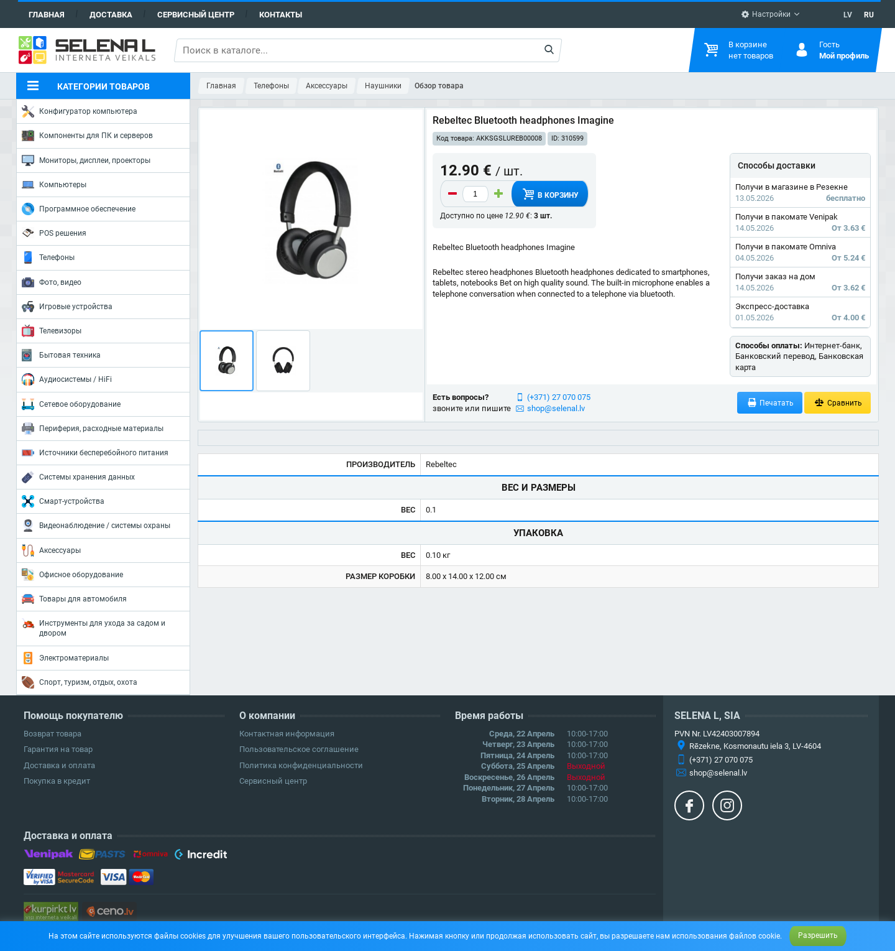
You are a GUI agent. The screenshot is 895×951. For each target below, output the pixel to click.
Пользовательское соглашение (299, 749)
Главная (47, 14)
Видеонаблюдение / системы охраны (96, 525)
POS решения (54, 232)
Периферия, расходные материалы (92, 428)
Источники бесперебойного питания (95, 453)
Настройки (765, 14)
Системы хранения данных (78, 477)
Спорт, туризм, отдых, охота (79, 682)
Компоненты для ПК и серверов (87, 135)
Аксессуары (51, 550)
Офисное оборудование (72, 574)
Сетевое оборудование (71, 404)
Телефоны (48, 257)
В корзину (549, 194)
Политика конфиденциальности (301, 765)
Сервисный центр (195, 14)
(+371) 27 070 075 (558, 397)
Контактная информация (286, 733)
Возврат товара (52, 733)
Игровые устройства (67, 306)
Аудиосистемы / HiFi (67, 379)
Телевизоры (51, 331)
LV (847, 15)
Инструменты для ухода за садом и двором (93, 627)
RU (869, 15)
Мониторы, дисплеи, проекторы (86, 160)
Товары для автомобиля (74, 599)
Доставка (111, 14)
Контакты (280, 14)
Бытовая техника (61, 355)
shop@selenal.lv (556, 408)
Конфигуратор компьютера (79, 111)
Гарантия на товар (58, 749)
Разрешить (818, 935)
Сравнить (837, 403)
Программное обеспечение (78, 209)
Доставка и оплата (59, 765)
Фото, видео (51, 282)
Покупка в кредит (57, 781)
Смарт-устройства (63, 501)
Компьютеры (54, 185)
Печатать (770, 403)
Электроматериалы (65, 658)
